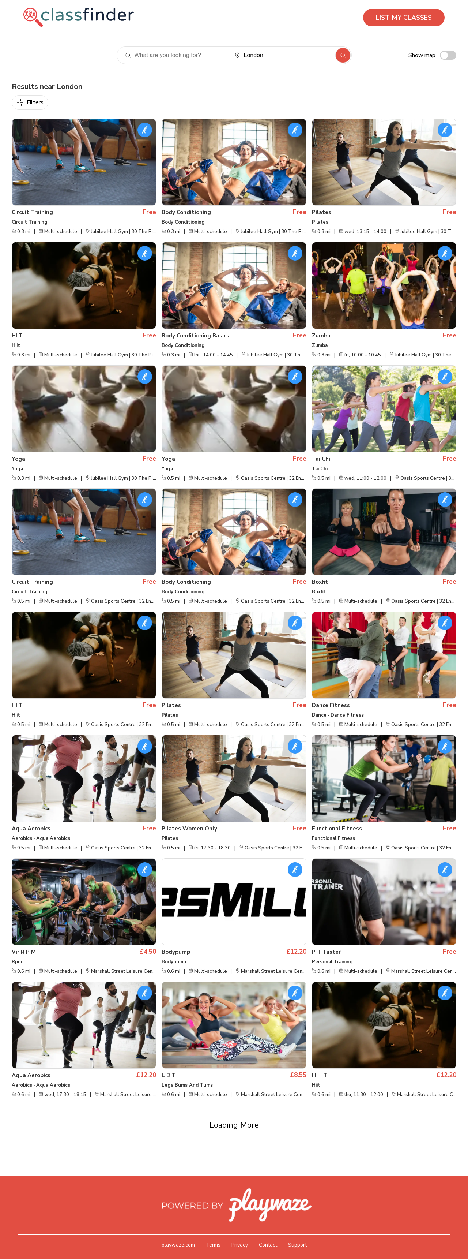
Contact (268, 1233)
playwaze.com (178, 1233)
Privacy (239, 1233)
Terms (213, 1233)
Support (297, 1233)
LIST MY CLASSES (404, 17)
